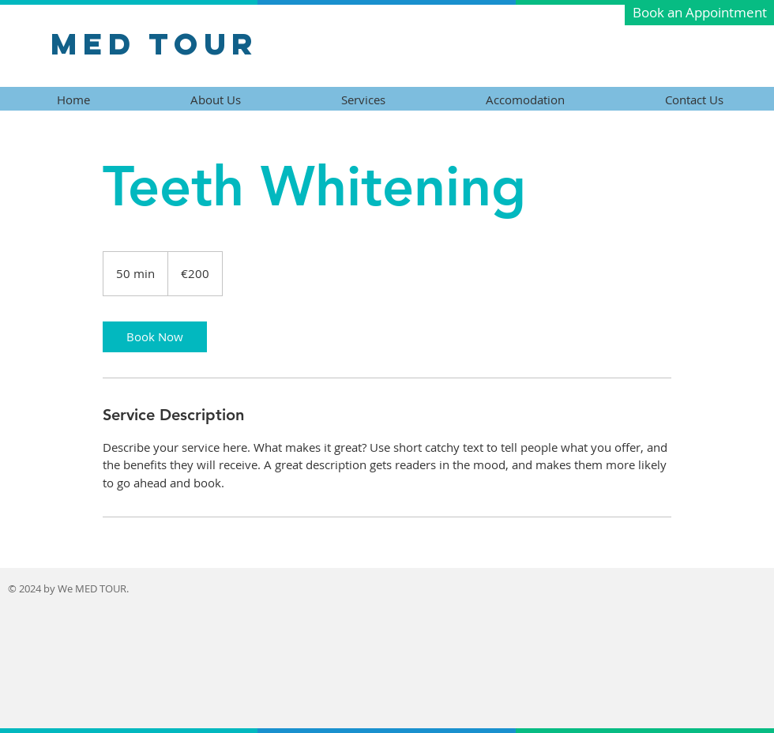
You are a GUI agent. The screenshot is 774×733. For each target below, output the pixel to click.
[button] (699, 12)
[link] (155, 336)
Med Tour (154, 43)
